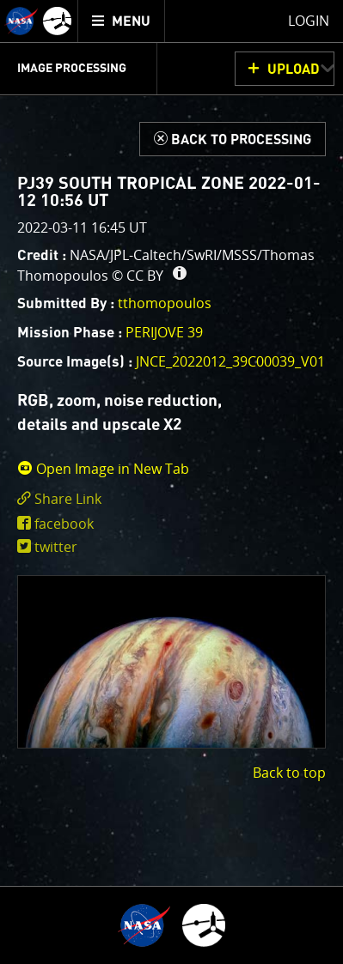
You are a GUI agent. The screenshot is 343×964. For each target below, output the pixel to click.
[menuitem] (121, 21)
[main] (171, 482)
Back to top (289, 772)
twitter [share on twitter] (55, 546)
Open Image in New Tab (103, 468)
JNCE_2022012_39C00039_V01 (230, 361)
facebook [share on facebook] (64, 523)
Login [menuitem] (308, 20)
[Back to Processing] (232, 139)
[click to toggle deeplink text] (171, 499)
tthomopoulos (164, 303)
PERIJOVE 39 (164, 332)
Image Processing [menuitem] (71, 69)
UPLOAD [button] (293, 69)
